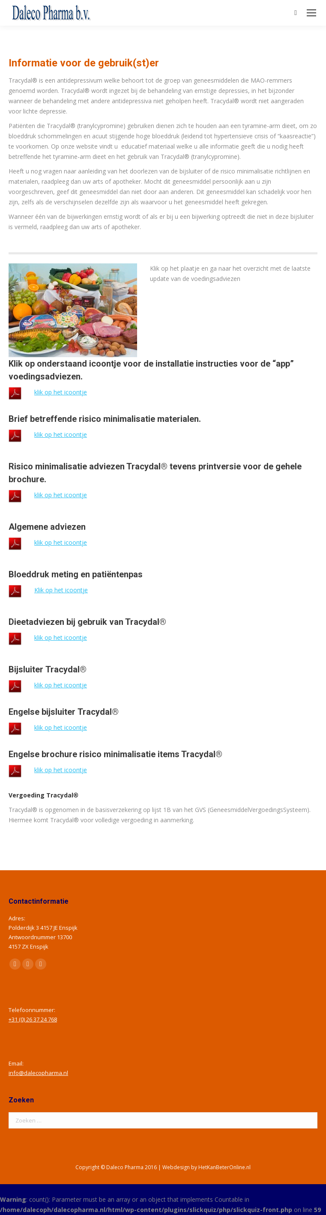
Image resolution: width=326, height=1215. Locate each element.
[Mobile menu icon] (311, 13)
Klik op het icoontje (61, 590)
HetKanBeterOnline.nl (224, 1167)
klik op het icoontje (60, 392)
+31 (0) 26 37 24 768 (33, 1019)
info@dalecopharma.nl (38, 1073)
